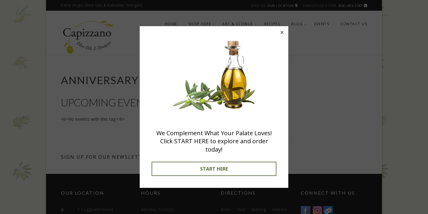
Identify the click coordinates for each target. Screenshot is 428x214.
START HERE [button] (214, 169)
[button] (282, 32)
